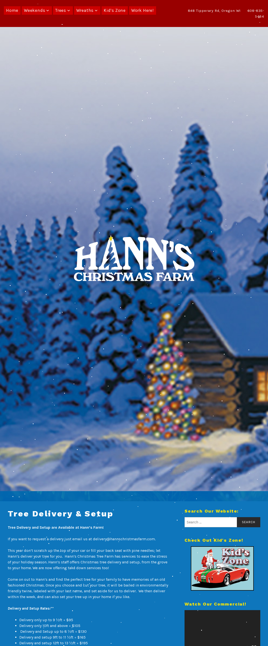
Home (12, 10)
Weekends (34, 10)
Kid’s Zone (115, 10)
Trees (60, 10)
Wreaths (85, 10)
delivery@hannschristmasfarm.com (124, 539)
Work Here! (142, 10)
